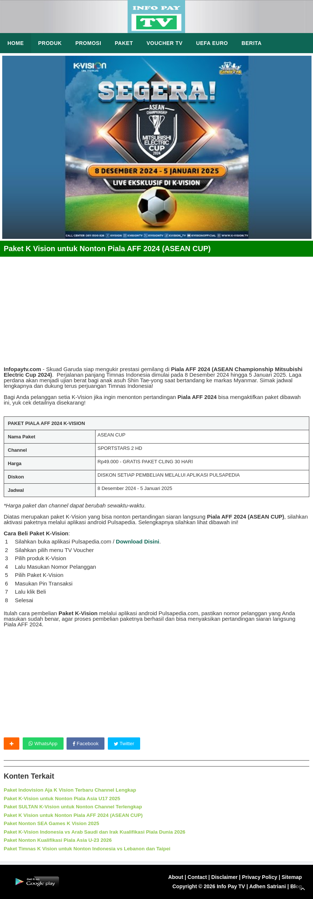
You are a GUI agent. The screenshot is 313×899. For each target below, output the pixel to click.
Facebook (87, 744)
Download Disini (137, 541)
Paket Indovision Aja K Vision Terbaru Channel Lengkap (73, 790)
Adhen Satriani (267, 887)
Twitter (126, 744)
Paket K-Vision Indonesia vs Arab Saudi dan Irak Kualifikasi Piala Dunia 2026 (98, 832)
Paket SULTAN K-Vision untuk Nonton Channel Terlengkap (76, 807)
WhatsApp (43, 744)
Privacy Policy (259, 877)
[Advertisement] (156, 309)
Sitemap (292, 877)
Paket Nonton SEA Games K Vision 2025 (53, 824)
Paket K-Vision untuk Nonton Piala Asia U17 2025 (64, 799)
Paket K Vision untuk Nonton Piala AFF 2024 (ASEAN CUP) (76, 815)
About (175, 877)
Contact (197, 877)
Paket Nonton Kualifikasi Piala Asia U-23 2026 (60, 840)
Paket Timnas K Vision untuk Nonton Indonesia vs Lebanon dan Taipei (91, 848)
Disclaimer (224, 877)
